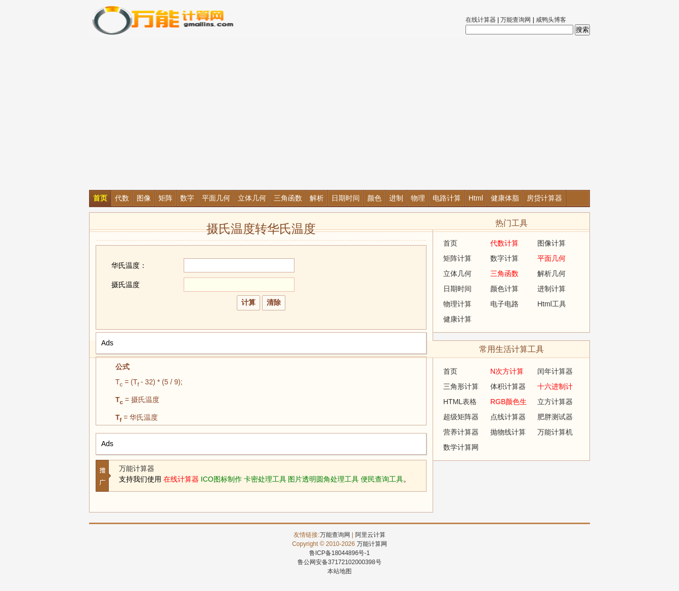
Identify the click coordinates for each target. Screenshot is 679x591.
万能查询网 (515, 19)
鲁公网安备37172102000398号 (339, 562)
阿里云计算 (370, 534)
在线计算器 (480, 19)
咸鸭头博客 (551, 19)
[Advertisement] (339, 114)
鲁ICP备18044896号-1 (339, 553)
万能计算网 (372, 543)
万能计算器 (136, 468)
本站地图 (339, 571)
